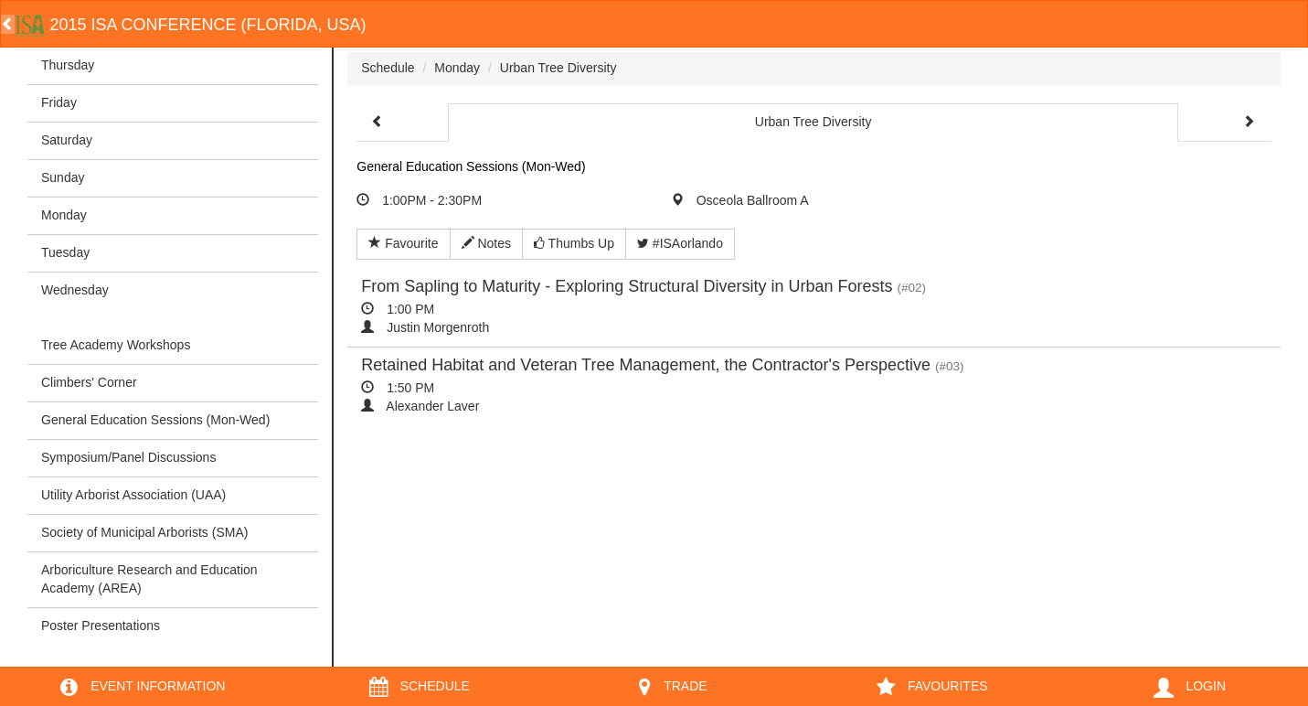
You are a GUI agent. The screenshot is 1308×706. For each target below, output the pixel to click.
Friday (59, 102)
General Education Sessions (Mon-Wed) (155, 419)
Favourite (403, 243)
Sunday (62, 177)
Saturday (66, 140)
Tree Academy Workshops (115, 344)
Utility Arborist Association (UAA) (133, 494)
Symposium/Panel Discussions (128, 457)
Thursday (67, 65)
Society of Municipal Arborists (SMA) (144, 532)
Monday (64, 215)
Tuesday (65, 252)
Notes (486, 243)
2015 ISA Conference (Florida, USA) (191, 25)
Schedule (387, 67)
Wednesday (75, 290)
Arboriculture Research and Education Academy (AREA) (149, 578)
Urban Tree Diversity (558, 67)
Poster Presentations (100, 625)
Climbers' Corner (89, 382)
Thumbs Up (574, 243)
